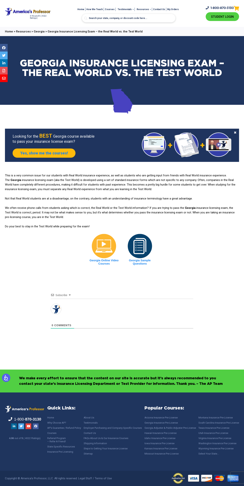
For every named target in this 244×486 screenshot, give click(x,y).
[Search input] (128, 18)
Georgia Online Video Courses (104, 262)
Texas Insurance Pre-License (213, 427)
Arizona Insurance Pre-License (161, 417)
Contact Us (159, 9)
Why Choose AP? (56, 422)
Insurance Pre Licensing (60, 451)
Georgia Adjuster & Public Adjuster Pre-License (170, 427)
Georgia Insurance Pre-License (161, 422)
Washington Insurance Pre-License (217, 443)
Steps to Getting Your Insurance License (106, 448)
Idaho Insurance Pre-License (159, 438)
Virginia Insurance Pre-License (214, 438)
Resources (143, 9)
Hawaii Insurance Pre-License (160, 433)
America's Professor (34, 478)
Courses (110, 9)
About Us (89, 417)
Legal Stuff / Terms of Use (95, 478)
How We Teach (94, 9)
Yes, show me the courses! (44, 153)
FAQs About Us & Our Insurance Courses (106, 438)
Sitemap (88, 453)
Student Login (222, 17)
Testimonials (125, 9)
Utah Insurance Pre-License (213, 433)
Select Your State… (208, 453)
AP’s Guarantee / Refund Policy (64, 427)
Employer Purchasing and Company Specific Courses (113, 427)
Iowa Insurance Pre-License (159, 443)
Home (80, 9)
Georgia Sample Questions (140, 262)
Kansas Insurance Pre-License (160, 448)
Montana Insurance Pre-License (215, 417)
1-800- (220, 8)
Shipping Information (95, 443)
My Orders (173, 9)
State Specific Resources (61, 446)
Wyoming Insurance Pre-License (216, 448)
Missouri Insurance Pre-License (161, 453)
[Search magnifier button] (85, 18)
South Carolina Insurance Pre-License (218, 422)
